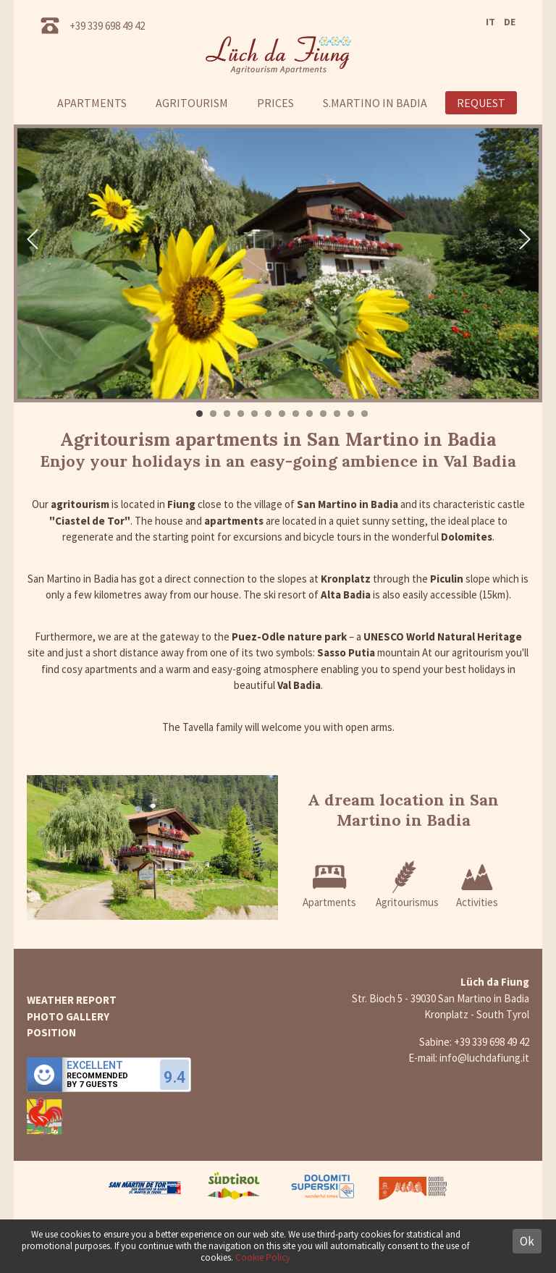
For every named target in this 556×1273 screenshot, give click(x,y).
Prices (275, 103)
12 (351, 413)
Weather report (72, 1000)
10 (323, 413)
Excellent (95, 1065)
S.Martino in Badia (375, 103)
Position (51, 1032)
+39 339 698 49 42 (107, 26)
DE (509, 21)
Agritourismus (407, 884)
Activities (477, 884)
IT (490, 21)
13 (364, 413)
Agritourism (192, 103)
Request (481, 103)
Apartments (92, 103)
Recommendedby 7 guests (97, 1080)
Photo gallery (68, 1016)
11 (337, 413)
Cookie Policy (262, 1257)
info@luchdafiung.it (484, 1058)
